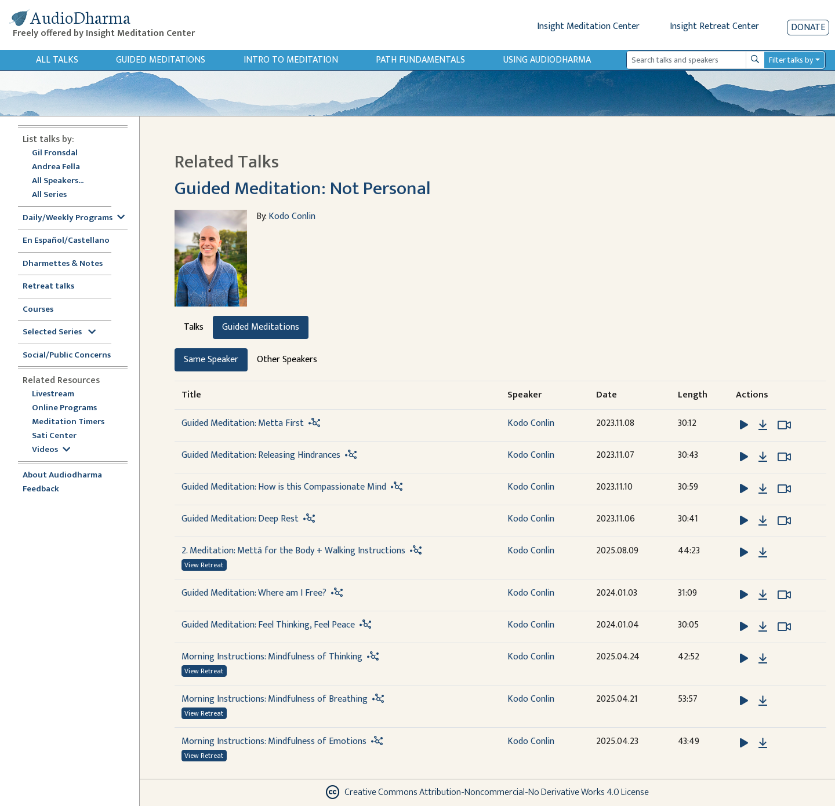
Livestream (53, 394)
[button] (745, 424)
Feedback (41, 489)
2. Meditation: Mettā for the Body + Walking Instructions (293, 551)
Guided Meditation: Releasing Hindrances (260, 455)
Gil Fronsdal (55, 153)
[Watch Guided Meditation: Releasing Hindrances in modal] (784, 457)
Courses (38, 309)
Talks (194, 327)
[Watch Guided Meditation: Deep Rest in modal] (784, 521)
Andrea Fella (56, 167)
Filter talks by (791, 60)
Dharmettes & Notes (63, 264)
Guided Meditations (160, 60)
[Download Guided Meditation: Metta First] (762, 425)
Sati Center (54, 436)
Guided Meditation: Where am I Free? (253, 593)
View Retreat (203, 565)
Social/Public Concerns (67, 355)
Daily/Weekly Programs (74, 218)
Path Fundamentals (420, 60)
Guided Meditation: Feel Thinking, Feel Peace (268, 625)
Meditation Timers (68, 422)
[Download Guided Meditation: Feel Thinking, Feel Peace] (762, 627)
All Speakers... (58, 181)
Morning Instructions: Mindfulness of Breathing (274, 699)
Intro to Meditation (291, 60)
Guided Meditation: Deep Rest (240, 519)
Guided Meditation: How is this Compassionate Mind (283, 487)
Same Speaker (211, 359)
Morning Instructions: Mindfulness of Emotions (273, 741)
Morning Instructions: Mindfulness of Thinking (271, 657)
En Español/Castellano (66, 240)
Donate (808, 27)
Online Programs (64, 408)
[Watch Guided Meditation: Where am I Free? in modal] (784, 595)
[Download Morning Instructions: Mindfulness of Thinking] (762, 659)
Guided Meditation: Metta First (242, 423)
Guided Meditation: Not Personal (303, 188)
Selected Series (59, 332)
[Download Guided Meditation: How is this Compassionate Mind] (762, 489)
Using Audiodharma (547, 60)
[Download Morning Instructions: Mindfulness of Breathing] (762, 701)
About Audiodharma (62, 475)
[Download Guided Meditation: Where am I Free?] (762, 595)
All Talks (57, 60)
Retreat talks (48, 286)
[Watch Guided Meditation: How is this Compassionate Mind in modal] (784, 489)
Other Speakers (287, 359)
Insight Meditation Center (588, 26)
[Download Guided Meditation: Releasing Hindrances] (762, 457)
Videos (51, 450)
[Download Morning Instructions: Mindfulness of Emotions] (762, 743)
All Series (49, 195)
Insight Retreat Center (714, 26)
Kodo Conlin (291, 216)
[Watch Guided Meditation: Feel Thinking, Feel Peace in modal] (784, 627)
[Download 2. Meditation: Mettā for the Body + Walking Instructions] (762, 552)
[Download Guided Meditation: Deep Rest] (762, 521)
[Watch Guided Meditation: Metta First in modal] (784, 425)
